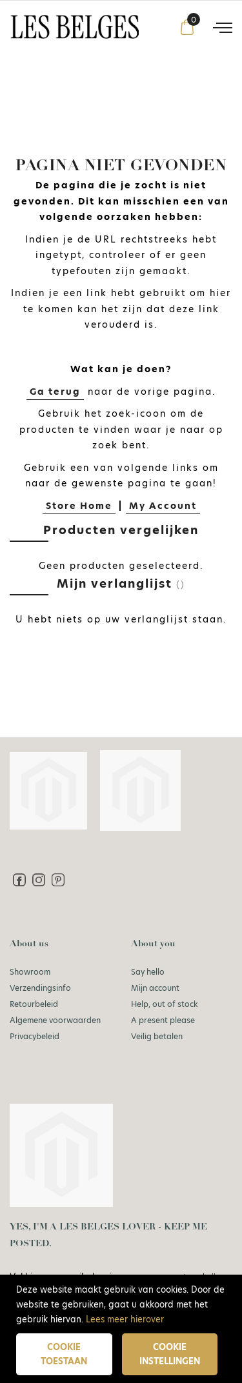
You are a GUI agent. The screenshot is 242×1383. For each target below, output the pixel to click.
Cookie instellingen (169, 1354)
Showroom (30, 971)
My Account (163, 505)
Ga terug (55, 391)
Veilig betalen (157, 1036)
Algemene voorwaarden (55, 1020)
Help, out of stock (164, 1004)
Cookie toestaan (64, 1354)
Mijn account (155, 987)
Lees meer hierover (125, 1319)
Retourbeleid (34, 1004)
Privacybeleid (34, 1036)
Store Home (79, 505)
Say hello (148, 971)
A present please (163, 1020)
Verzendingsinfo (40, 987)
